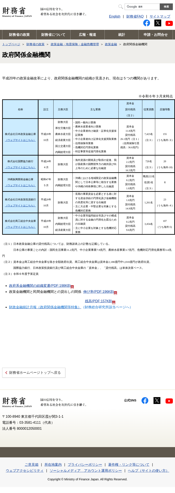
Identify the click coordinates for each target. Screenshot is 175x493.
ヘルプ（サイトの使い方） (148, 470)
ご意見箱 (31, 464)
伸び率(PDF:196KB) (100, 291)
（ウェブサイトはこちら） (20, 140)
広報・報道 (87, 34)
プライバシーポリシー (85, 464)
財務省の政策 (19, 34)
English (114, 16)
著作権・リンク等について (128, 464)
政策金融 (111, 44)
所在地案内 (53, 464)
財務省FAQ (135, 16)
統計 (121, 34)
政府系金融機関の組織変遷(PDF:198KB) (41, 285)
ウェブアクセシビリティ (25, 470)
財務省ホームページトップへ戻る (35, 372)
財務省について (53, 34)
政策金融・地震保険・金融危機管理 (75, 44)
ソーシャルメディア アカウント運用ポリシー (86, 470)
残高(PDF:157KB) (100, 301)
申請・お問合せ (156, 34)
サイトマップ (160, 16)
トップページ (11, 44)
